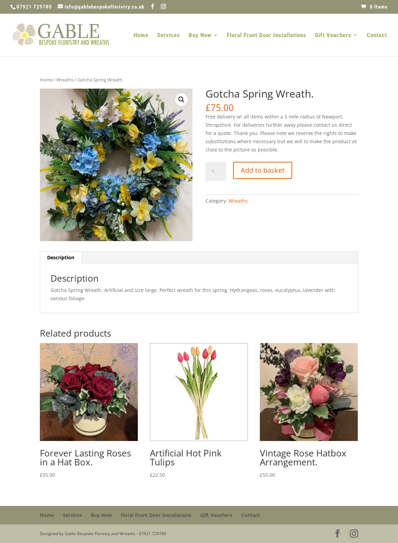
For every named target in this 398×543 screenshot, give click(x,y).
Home (141, 35)
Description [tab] (60, 257)
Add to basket (263, 170)
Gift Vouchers (333, 35)
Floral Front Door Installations (266, 35)
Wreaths (65, 80)
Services (168, 35)
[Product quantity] (216, 171)
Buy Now (200, 35)
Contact (377, 35)
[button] (181, 99)
